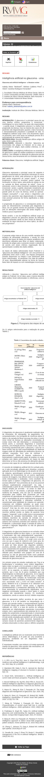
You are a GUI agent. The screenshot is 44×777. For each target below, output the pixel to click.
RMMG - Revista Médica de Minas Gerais (15, 14)
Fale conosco (15, 755)
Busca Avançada (9, 35)
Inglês (28, 2)
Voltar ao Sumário (9, 52)
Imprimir (8, 62)
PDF (20, 62)
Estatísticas (33, 62)
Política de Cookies (22, 764)
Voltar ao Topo (23, 747)
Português (17, 2)
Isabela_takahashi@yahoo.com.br (19, 106)
